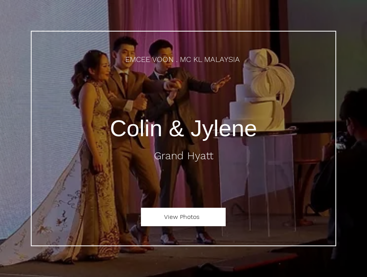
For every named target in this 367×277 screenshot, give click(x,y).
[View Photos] (183, 217)
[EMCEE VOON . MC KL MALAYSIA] (183, 59)
